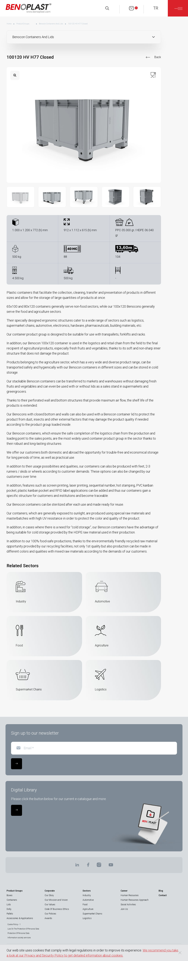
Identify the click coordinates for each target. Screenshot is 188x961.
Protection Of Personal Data (18, 933)
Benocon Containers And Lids (51, 24)
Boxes (9, 895)
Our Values (50, 904)
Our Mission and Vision (56, 900)
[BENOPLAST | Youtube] (111, 866)
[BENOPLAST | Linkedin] (77, 866)
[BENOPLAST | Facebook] (88, 866)
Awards (48, 918)
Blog (161, 891)
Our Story (49, 895)
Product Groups (22, 24)
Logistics (87, 918)
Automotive (88, 900)
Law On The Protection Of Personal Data (23, 929)
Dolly (9, 909)
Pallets (10, 913)
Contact (163, 895)
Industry (87, 895)
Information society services (19, 938)
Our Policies (50, 913)
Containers (12, 900)
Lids (9, 904)
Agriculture (88, 909)
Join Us (124, 909)
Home (9, 24)
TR (155, 8)
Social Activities (128, 904)
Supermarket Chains (92, 913)
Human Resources (130, 895)
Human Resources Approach (135, 900)
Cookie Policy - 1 (14, 924)
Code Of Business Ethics (57, 909)
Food (85, 904)
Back (157, 57)
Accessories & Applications (20, 918)
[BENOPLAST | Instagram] (99, 866)
